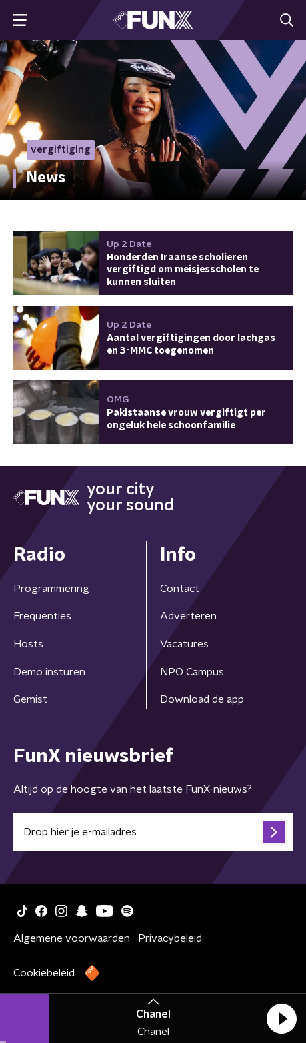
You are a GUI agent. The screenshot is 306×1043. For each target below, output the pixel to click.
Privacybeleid (170, 938)
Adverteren (188, 616)
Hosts (28, 644)
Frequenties (42, 616)
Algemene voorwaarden (71, 938)
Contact (179, 588)
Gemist (30, 699)
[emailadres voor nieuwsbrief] (153, 832)
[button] (281, 1018)
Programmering (51, 588)
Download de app (202, 699)
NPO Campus (192, 672)
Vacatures (184, 644)
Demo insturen (49, 672)
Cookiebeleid (44, 973)
